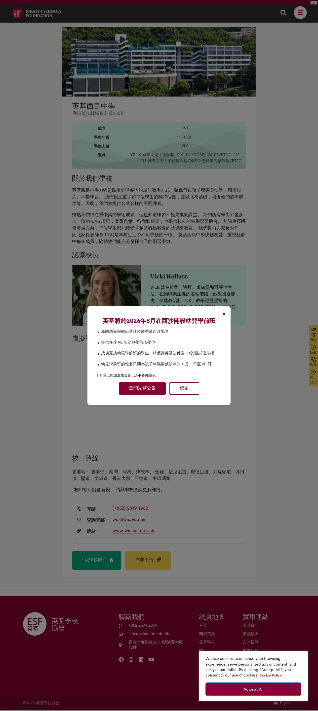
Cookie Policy (271, 675)
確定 (184, 388)
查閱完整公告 (142, 388)
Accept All (253, 689)
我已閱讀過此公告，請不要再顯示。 (131, 375)
